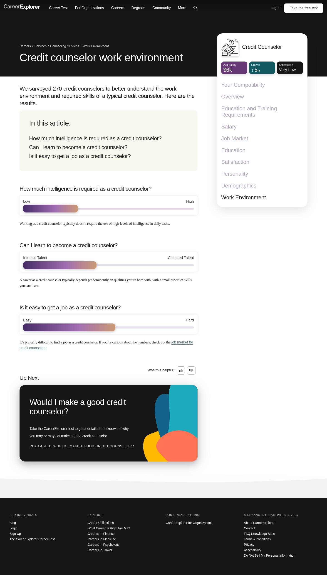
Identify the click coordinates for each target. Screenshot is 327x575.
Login (13, 528)
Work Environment (243, 197)
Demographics (238, 186)
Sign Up (15, 534)
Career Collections (101, 523)
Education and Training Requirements (249, 111)
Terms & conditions (257, 539)
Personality (234, 174)
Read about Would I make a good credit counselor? (82, 446)
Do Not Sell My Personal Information (269, 555)
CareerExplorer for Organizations (189, 523)
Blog (13, 523)
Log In (275, 8)
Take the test (304, 8)
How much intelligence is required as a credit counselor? (95, 138)
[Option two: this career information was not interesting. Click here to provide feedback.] (191, 370)
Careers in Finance (101, 534)
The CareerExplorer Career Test (32, 539)
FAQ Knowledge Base (259, 534)
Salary (229, 126)
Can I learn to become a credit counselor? (78, 147)
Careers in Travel (100, 550)
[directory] (109, 141)
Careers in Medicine (102, 539)
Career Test (58, 8)
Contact (249, 528)
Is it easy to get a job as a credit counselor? (80, 156)
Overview (232, 97)
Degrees (138, 8)
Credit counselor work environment (101, 58)
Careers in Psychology (103, 544)
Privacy (249, 544)
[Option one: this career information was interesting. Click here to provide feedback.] (181, 370)
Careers (117, 8)
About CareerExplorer (259, 523)
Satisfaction (235, 162)
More (182, 8)
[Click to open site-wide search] (195, 8)
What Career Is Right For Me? (109, 528)
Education (233, 150)
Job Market (234, 138)
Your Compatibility (243, 85)
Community (161, 8)
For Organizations (89, 8)
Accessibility (252, 550)
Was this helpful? (161, 370)
